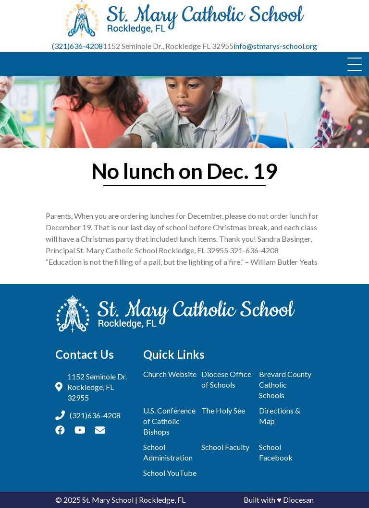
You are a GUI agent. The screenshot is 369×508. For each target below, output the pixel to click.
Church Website (170, 373)
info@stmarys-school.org (275, 45)
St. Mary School (108, 499)
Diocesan (298, 499)
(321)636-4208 (77, 45)
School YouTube (170, 472)
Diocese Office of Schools (226, 379)
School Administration (168, 452)
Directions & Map (279, 415)
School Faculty (225, 446)
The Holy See (223, 410)
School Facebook (276, 452)
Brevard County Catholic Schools (285, 384)
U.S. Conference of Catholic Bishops (169, 421)
